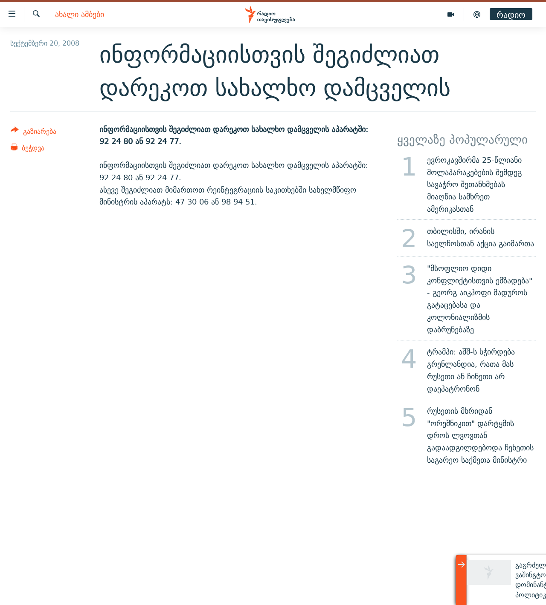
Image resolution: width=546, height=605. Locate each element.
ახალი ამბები (79, 15)
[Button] (33, 133)
